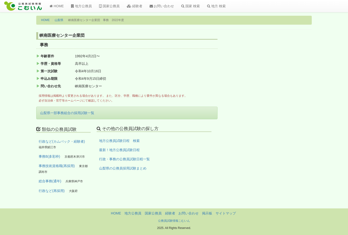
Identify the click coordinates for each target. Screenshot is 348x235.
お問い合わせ (162, 6)
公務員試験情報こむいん (174, 220)
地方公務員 (81, 6)
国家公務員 (109, 6)
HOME (57, 6)
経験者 (134, 6)
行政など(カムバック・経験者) (62, 141)
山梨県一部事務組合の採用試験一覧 (67, 113)
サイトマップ (226, 213)
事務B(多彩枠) (49, 156)
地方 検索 (216, 6)
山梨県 (59, 20)
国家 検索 (190, 6)
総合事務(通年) (50, 181)
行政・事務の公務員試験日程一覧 (124, 159)
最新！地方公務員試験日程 (119, 150)
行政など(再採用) (52, 191)
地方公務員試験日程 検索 (119, 141)
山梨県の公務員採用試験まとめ (122, 168)
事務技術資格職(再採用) (57, 166)
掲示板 (207, 213)
